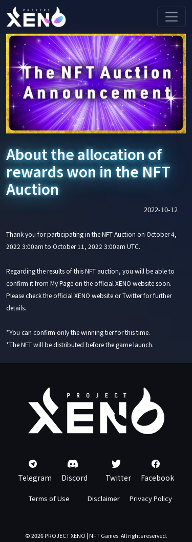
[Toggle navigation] (171, 17)
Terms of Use (49, 498)
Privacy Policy (151, 498)
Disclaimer (104, 498)
